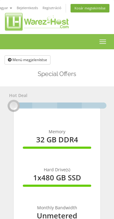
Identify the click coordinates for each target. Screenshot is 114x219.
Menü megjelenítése (27, 59)
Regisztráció (52, 7)
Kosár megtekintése (89, 8)
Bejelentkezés (27, 7)
